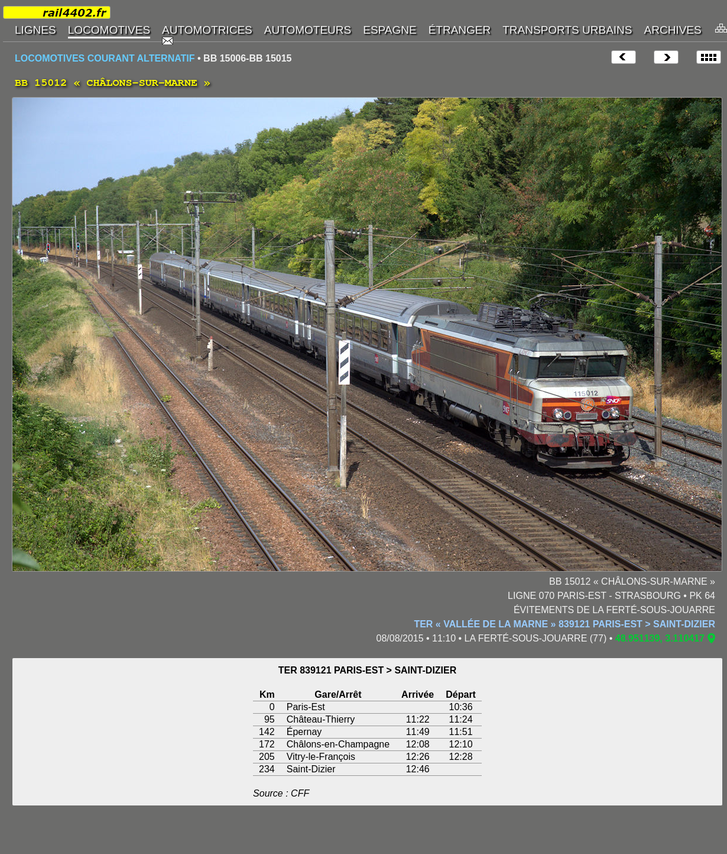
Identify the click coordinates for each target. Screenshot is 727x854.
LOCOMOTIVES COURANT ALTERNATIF (105, 58)
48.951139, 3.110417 (660, 638)
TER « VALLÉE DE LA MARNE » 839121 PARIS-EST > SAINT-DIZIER (564, 624)
